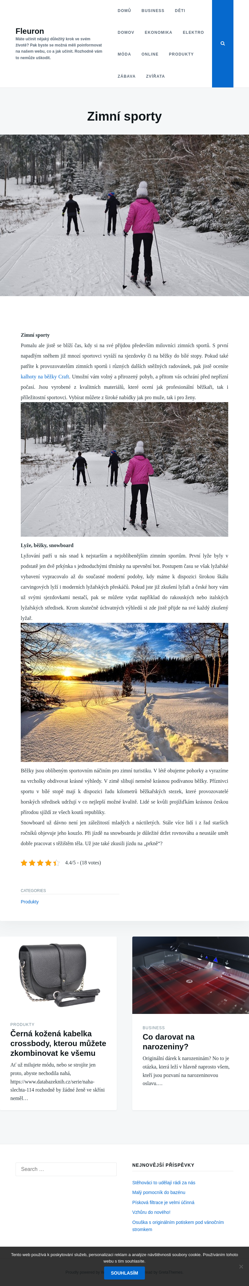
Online (150, 54)
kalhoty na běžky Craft (45, 376)
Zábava (127, 76)
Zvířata (155, 76)
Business (152, 10)
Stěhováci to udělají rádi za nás (164, 1182)
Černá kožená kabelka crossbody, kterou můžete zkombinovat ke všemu (58, 1043)
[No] (241, 1266)
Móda (124, 54)
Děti (180, 10)
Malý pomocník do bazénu (158, 1192)
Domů (124, 10)
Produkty (181, 54)
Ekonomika (158, 32)
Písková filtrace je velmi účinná (163, 1202)
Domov (126, 32)
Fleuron (30, 31)
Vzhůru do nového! (151, 1212)
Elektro (193, 32)
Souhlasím (124, 1273)
